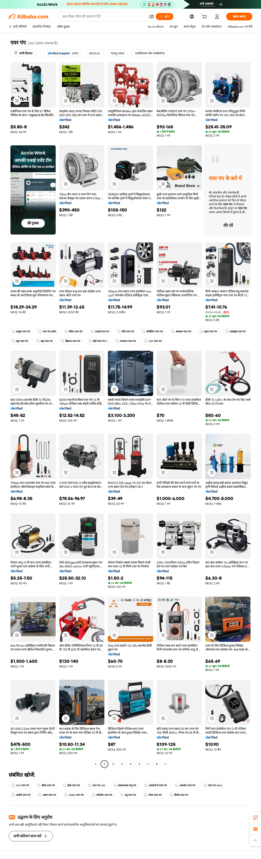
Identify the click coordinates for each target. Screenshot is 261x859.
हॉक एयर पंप (71, 785)
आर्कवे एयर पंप (21, 795)
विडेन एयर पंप (73, 331)
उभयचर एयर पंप (125, 341)
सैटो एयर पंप (125, 331)
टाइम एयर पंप (208, 331)
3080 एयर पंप (74, 795)
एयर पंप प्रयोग (47, 331)
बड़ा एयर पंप (44, 341)
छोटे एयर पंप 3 (98, 341)
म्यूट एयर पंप (20, 341)
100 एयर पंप (153, 341)
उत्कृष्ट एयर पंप (21, 331)
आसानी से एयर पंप (155, 785)
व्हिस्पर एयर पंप (70, 341)
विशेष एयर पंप (179, 795)
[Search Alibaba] (103, 16)
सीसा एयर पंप (46, 785)
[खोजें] (164, 16)
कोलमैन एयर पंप (102, 795)
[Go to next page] (165, 764)
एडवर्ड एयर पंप (100, 331)
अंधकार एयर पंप (181, 331)
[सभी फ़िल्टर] (23, 53)
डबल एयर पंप (47, 795)
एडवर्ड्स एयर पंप (235, 331)
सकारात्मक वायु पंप (125, 785)
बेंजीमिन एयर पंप (152, 331)
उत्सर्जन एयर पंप (185, 785)
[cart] (205, 17)
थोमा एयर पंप (153, 795)
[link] (255, 817)
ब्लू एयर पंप (128, 795)
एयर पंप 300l (213, 785)
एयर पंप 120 (96, 785)
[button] (151, 16)
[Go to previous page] (96, 764)
